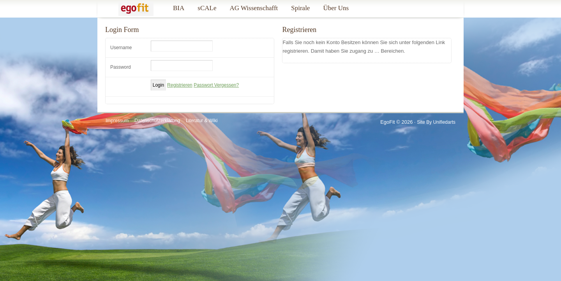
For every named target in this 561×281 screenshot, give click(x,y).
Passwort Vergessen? (216, 85)
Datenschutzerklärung (157, 120)
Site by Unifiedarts (436, 122)
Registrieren (179, 85)
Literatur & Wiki (201, 120)
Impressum (117, 120)
